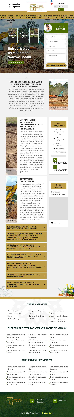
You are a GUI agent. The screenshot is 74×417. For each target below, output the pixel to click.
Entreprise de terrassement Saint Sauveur (36, 378)
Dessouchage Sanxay (14, 311)
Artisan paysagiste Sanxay (58, 316)
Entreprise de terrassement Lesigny (36, 383)
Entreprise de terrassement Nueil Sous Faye (15, 373)
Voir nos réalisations (15, 62)
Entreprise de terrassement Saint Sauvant (58, 351)
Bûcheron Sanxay (12, 319)
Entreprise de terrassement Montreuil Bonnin (36, 351)
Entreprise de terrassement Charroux (58, 383)
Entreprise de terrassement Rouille (15, 351)
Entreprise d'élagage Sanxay (13, 315)
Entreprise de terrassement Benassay (15, 346)
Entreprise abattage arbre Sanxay (36, 312)
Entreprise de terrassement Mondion (15, 368)
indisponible (14, 4)
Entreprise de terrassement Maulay (58, 373)
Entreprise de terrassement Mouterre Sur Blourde (36, 373)
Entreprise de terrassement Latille (58, 346)
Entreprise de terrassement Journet (58, 378)
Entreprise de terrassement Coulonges (58, 368)
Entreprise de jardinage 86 (56, 18)
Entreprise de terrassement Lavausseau (36, 336)
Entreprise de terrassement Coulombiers (58, 341)
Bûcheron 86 (40, 16)
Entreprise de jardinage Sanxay (35, 317)
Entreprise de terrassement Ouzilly (36, 368)
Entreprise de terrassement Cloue (58, 336)
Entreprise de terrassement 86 (31, 17)
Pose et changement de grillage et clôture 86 (11, 19)
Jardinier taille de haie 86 (64, 17)
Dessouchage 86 (20, 16)
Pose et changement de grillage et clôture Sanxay (57, 320)
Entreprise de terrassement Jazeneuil (15, 341)
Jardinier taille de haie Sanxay (57, 312)
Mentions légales (47, 413)
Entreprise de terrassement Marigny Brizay (15, 378)
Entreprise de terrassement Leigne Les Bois (15, 383)
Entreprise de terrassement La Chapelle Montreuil (36, 341)
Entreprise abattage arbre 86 (48, 17)
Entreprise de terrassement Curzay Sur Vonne (15, 336)
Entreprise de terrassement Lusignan (36, 346)
